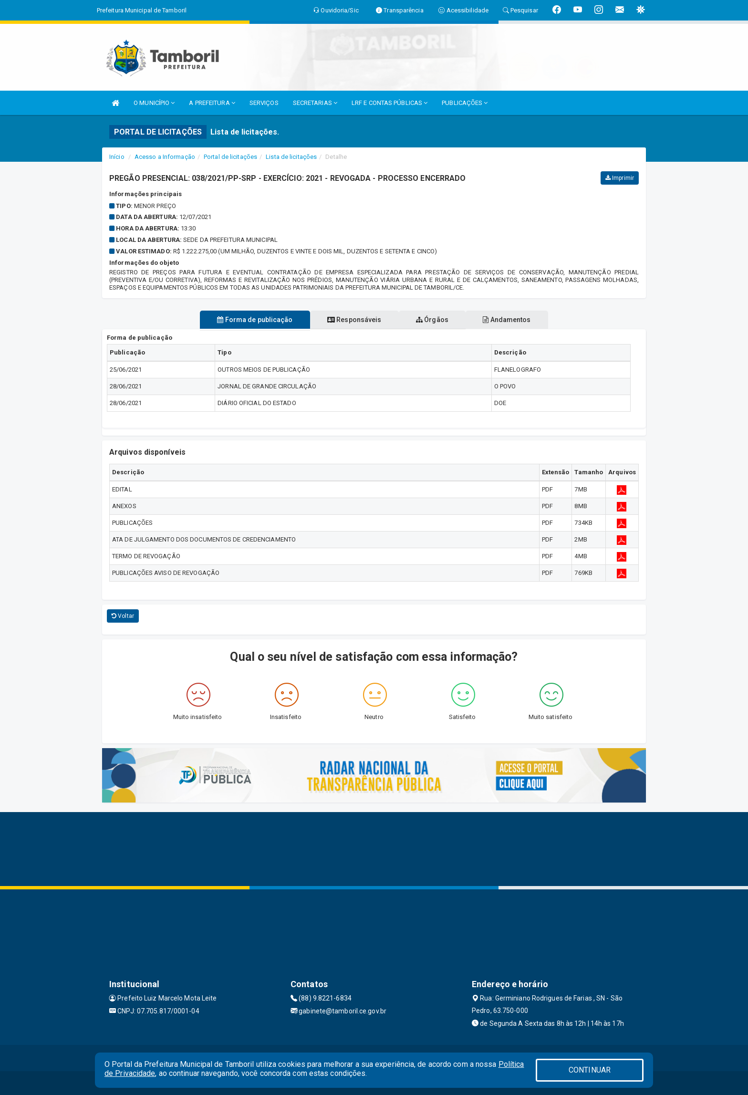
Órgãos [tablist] (435, 319)
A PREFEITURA (212, 102)
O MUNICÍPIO (154, 102)
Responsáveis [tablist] (351, 319)
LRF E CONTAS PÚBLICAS (389, 102)
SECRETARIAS (315, 102)
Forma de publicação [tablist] (246, 319)
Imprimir (619, 178)
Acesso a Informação (165, 156)
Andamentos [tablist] (515, 319)
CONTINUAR (590, 1069)
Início (117, 156)
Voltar (123, 616)
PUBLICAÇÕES (465, 102)
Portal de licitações (230, 156)
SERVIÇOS (264, 102)
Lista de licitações (291, 156)
